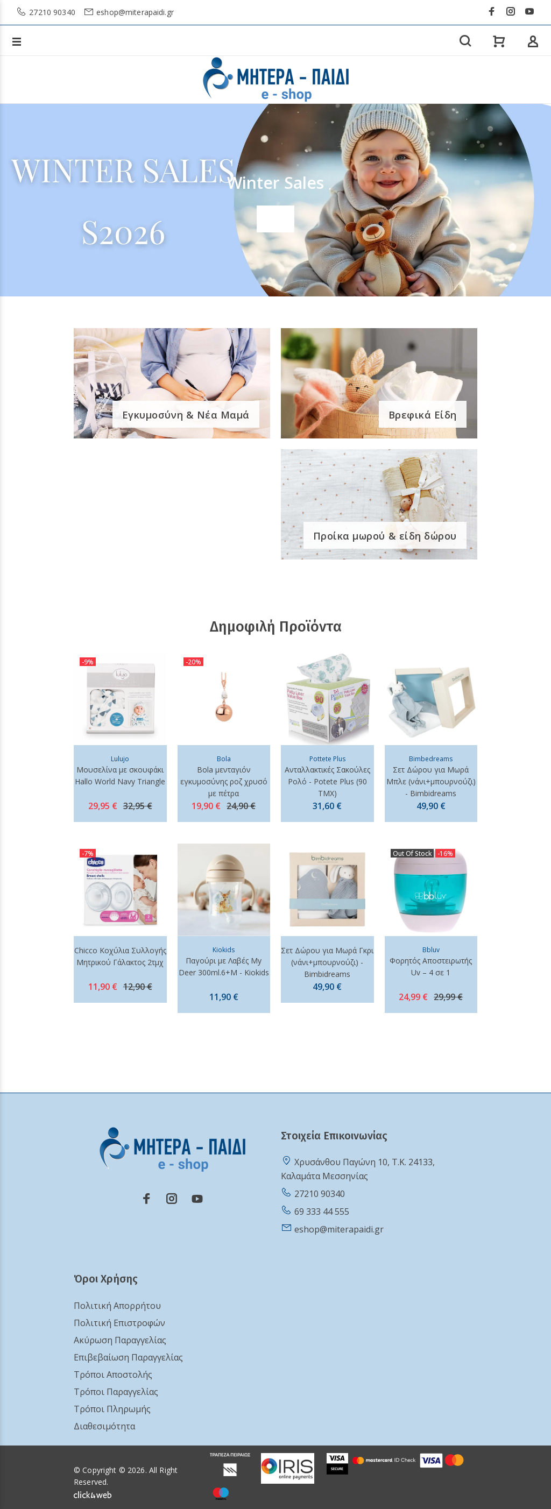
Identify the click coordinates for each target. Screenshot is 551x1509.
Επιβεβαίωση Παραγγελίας (128, 1357)
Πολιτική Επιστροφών (119, 1323)
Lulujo (120, 758)
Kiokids (224, 949)
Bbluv (431, 949)
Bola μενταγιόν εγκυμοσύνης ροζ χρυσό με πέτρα (223, 781)
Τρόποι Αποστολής (113, 1374)
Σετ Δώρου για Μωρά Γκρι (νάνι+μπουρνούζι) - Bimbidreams (327, 962)
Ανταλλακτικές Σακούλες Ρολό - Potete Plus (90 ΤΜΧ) (327, 781)
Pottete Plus (327, 758)
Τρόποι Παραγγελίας (116, 1392)
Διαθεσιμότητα (104, 1426)
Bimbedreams (431, 758)
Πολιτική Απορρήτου (117, 1306)
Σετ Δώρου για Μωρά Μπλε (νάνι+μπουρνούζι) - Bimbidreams (431, 781)
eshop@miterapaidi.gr (134, 12)
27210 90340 (51, 12)
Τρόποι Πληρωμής (112, 1409)
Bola (224, 758)
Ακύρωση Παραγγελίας (120, 1340)
